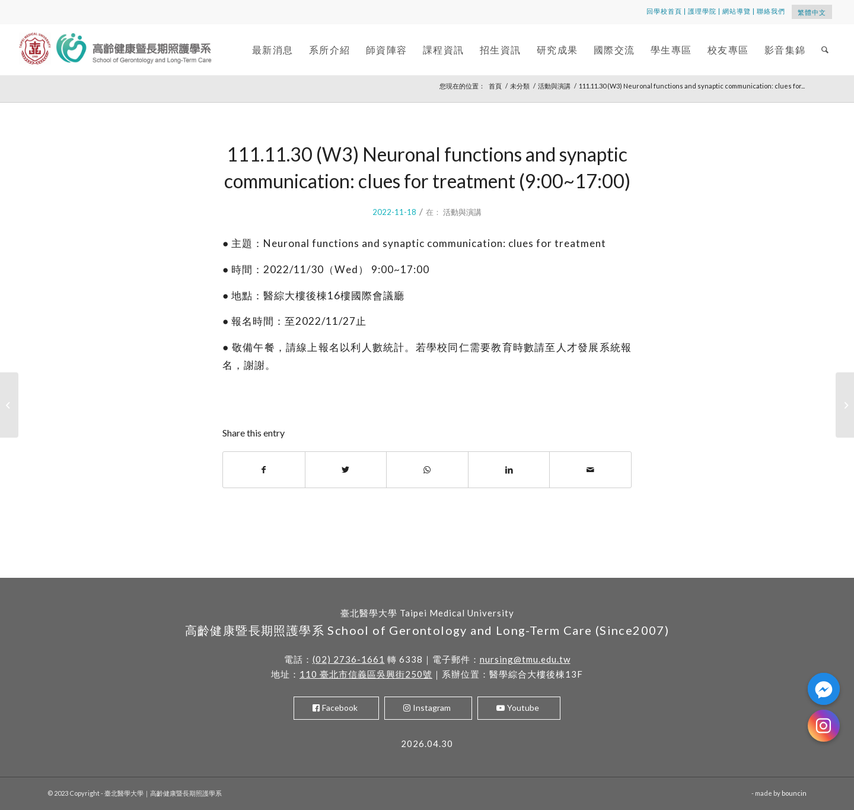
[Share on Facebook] (264, 470)
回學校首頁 (664, 11)
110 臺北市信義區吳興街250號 (365, 674)
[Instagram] (824, 726)
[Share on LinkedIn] (509, 470)
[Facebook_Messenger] (824, 689)
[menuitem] (272, 49)
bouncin (794, 793)
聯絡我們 (771, 11)
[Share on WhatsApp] (427, 470)
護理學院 (702, 11)
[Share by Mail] (590, 470)
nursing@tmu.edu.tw (525, 659)
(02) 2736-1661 (349, 659)
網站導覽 (736, 11)
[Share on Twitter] (346, 470)
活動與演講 (462, 212)
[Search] (825, 49)
